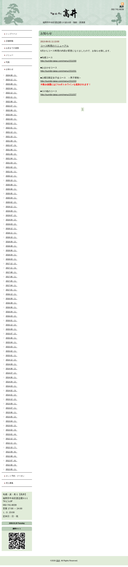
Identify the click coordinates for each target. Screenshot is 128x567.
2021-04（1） (11, 158)
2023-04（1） (11, 88)
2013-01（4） (11, 434)
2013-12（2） (11, 399)
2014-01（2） (11, 395)
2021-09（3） (11, 141)
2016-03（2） (11, 316)
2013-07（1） (11, 408)
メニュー (9, 55)
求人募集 (9, 483)
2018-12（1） (11, 229)
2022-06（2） (11, 110)
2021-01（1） (11, 172)
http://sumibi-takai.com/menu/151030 (58, 61)
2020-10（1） (11, 180)
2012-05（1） (11, 469)
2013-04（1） (11, 421)
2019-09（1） (11, 211)
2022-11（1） (11, 97)
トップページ (11, 34)
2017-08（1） (11, 272)
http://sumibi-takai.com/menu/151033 (58, 81)
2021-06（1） (11, 150)
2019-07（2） (11, 215)
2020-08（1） (11, 185)
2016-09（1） (11, 299)
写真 (8, 62)
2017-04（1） (11, 285)
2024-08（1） (11, 75)
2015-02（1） (11, 351)
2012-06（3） (11, 465)
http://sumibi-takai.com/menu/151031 (58, 71)
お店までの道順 (12, 48)
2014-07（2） (11, 373)
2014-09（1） (11, 364)
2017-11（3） (11, 268)
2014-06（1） (11, 377)
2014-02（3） (11, 391)
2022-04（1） (11, 115)
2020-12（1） (11, 176)
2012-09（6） (11, 452)
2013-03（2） (11, 426)
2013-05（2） (11, 417)
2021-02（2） (11, 167)
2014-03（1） (11, 386)
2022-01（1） (11, 128)
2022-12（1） (11, 93)
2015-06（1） (11, 338)
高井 (58, 561)
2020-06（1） (11, 189)
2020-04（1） (11, 198)
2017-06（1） (11, 277)
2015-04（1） (11, 342)
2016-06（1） (11, 307)
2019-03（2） (11, 224)
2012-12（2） (11, 439)
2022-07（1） (11, 106)
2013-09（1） (11, 404)
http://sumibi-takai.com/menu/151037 (58, 94)
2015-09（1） (11, 329)
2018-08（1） (11, 246)
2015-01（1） (11, 355)
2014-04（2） (11, 382)
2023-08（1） (11, 84)
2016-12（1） (11, 294)
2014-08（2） (11, 369)
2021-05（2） (11, 154)
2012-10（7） (11, 447)
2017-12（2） (11, 264)
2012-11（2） (11, 443)
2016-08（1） (11, 303)
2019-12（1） (11, 207)
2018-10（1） (11, 237)
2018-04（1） (11, 255)
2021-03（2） (11, 163)
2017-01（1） (11, 290)
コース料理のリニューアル (54, 45)
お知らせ (9, 69)
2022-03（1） (11, 119)
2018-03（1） (11, 259)
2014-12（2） (11, 360)
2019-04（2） (11, 220)
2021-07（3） (11, 145)
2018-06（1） (11, 250)
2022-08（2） (11, 102)
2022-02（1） (11, 123)
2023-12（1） (11, 80)
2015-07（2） (11, 334)
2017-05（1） (11, 281)
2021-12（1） (11, 132)
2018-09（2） (11, 242)
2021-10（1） (11, 137)
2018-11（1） (11, 233)
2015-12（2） (11, 325)
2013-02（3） (11, 430)
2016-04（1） (11, 312)
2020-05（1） (11, 193)
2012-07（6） (11, 461)
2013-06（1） (11, 412)
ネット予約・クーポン (15, 476)
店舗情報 (9, 41)
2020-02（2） (11, 202)
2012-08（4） (11, 456)
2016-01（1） (11, 320)
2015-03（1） (11, 347)
